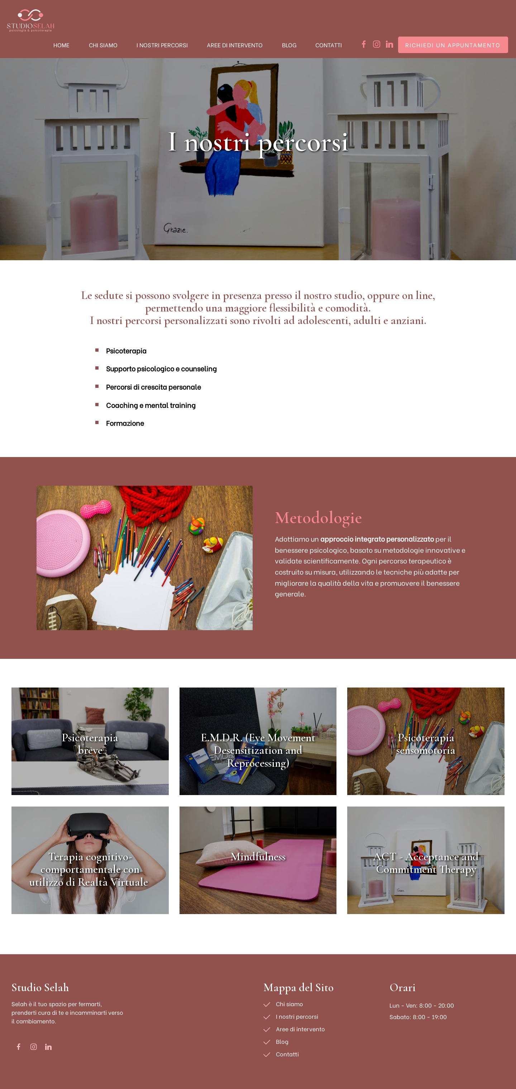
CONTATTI (328, 45)
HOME (61, 45)
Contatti (287, 1054)
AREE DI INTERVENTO (235, 45)
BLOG (289, 45)
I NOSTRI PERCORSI (162, 45)
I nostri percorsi (297, 1016)
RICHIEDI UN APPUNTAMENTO (453, 45)
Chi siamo (289, 1003)
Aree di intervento (300, 1028)
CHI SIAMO (103, 45)
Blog (282, 1041)
